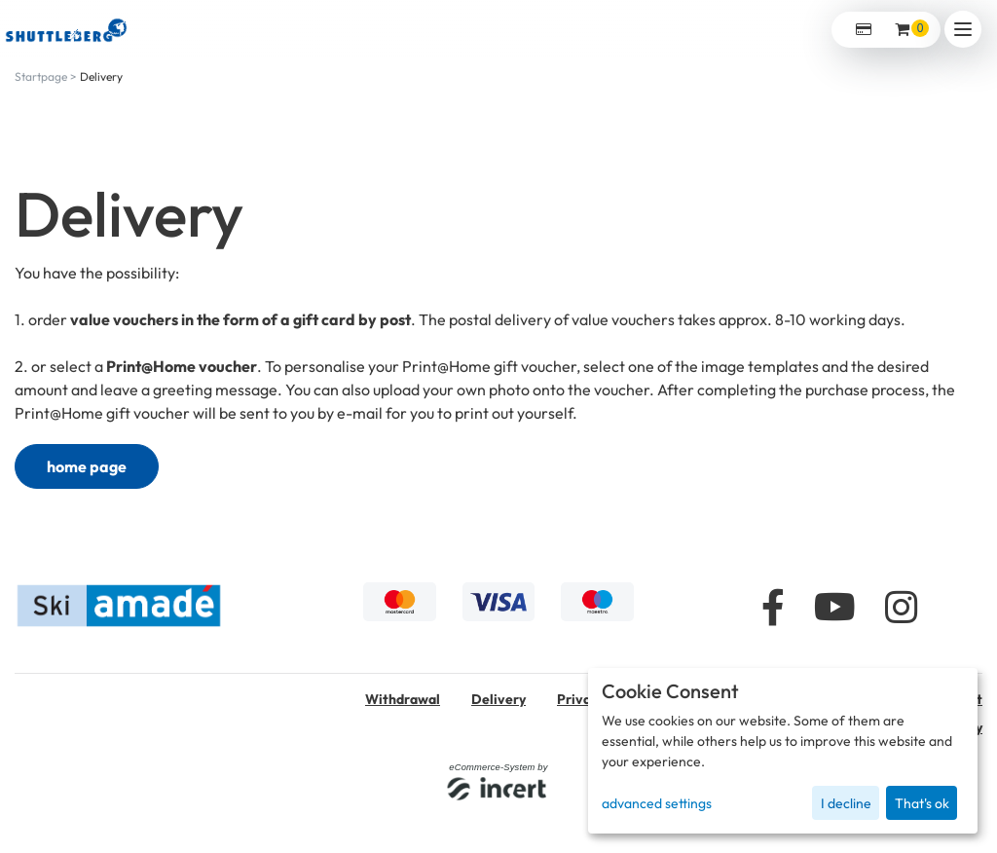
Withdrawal (402, 699)
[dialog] (783, 751)
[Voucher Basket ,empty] (903, 30)
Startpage (41, 76)
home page (87, 466)
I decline (846, 803)
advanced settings (657, 803)
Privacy (581, 699)
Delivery (101, 76)
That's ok (922, 803)
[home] (66, 29)
